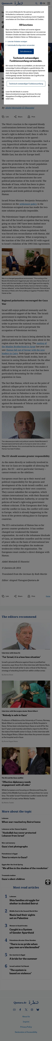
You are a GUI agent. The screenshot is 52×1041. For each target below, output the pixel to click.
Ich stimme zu (26, 51)
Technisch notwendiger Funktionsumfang (26, 83)
